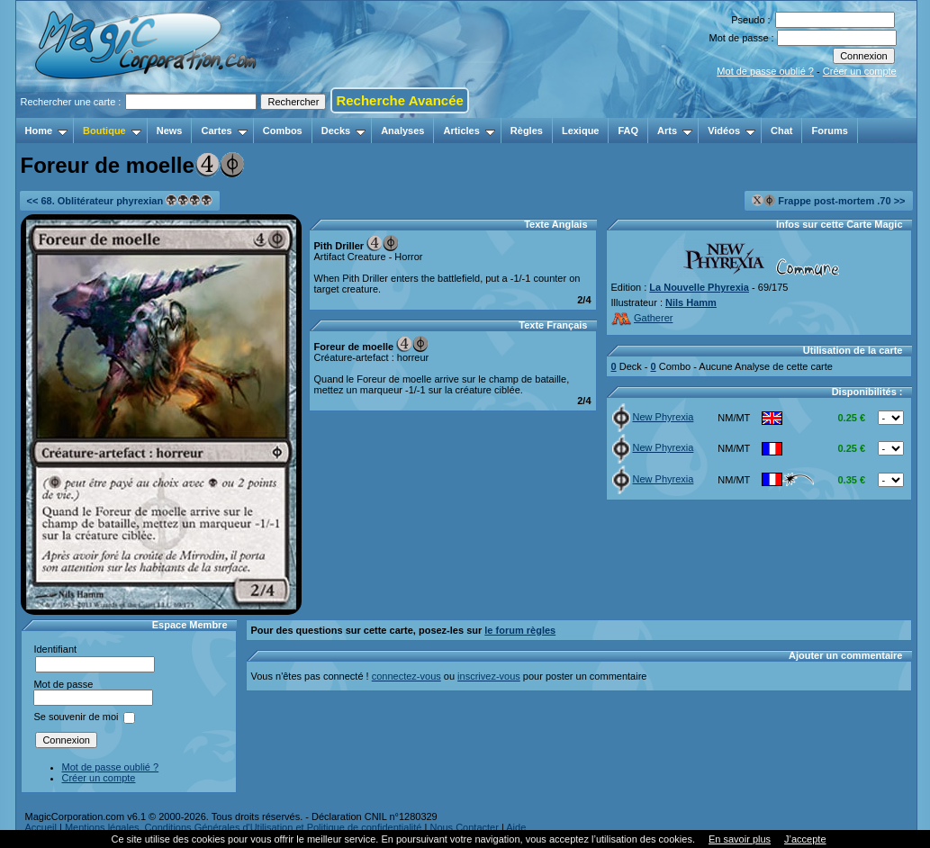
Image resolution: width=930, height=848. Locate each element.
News (170, 130)
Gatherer (642, 317)
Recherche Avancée (399, 100)
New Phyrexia (653, 416)
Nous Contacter (463, 827)
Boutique (112, 130)
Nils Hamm (691, 302)
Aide (516, 827)
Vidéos (731, 130)
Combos (282, 130)
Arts (674, 130)
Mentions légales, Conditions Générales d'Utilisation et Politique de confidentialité (243, 827)
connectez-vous (406, 676)
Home (46, 130)
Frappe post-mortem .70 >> (828, 200)
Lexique (581, 130)
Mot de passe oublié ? (765, 71)
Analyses (402, 130)
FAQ (628, 130)
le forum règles (519, 630)
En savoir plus (740, 839)
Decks (343, 130)
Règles (526, 130)
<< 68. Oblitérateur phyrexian (120, 200)
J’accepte (805, 839)
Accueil (41, 827)
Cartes (224, 130)
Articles (468, 130)
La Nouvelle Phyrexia (699, 287)
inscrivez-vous (488, 676)
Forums (829, 130)
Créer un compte (860, 71)
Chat (781, 130)
